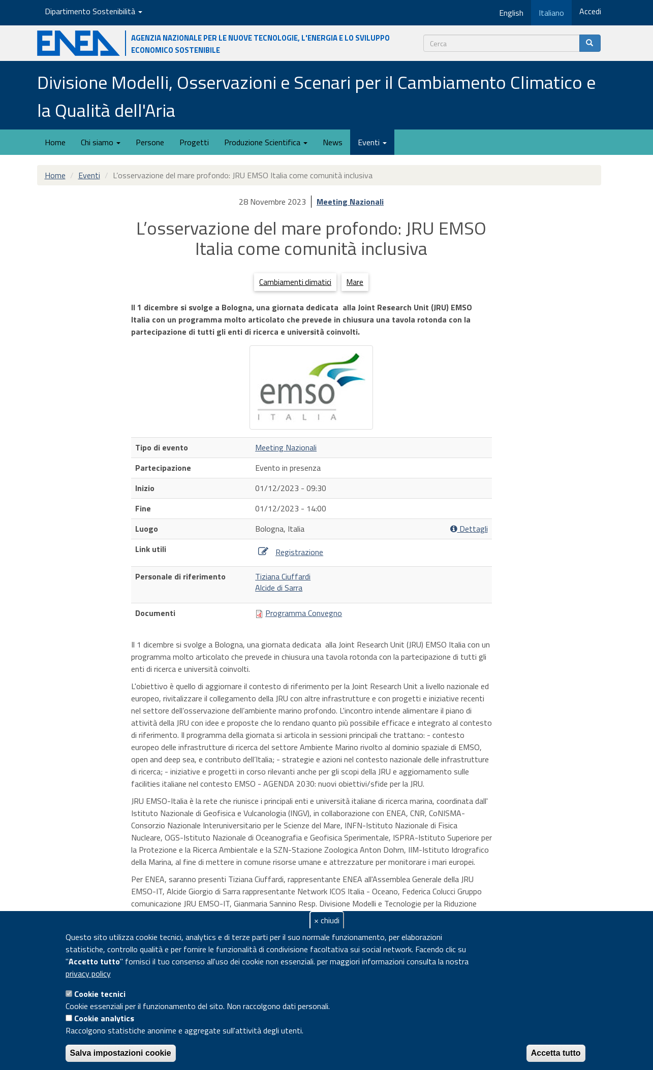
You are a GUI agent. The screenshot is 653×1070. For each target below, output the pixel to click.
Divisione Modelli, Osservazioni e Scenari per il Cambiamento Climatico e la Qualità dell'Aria (316, 96)
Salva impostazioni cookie (120, 1053)
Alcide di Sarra (278, 587)
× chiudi (326, 920)
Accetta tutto (556, 1053)
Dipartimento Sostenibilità (93, 11)
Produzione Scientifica (265, 142)
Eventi (372, 142)
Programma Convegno (303, 613)
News (333, 142)
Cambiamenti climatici (295, 282)
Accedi (590, 11)
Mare (355, 282)
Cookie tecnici (100, 994)
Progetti (194, 142)
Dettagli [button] (469, 529)
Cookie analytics (104, 1018)
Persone (150, 142)
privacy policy (88, 973)
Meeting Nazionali (350, 202)
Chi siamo (100, 142)
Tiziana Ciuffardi (282, 576)
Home (55, 142)
